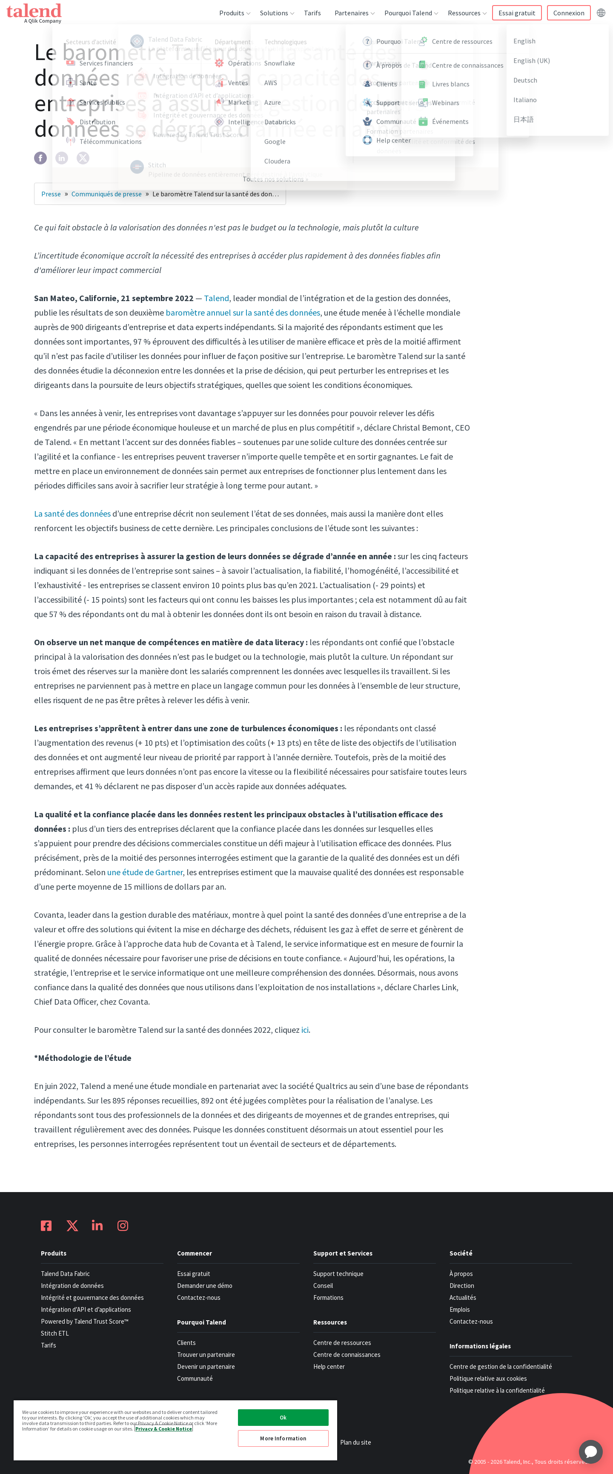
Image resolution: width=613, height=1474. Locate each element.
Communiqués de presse (107, 194)
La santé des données (72, 513)
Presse (51, 194)
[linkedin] (61, 158)
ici (305, 1029)
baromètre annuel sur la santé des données (243, 312)
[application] (591, 1452)
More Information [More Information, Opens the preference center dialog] (283, 1438)
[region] (175, 1429)
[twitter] (83, 158)
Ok (283, 1417)
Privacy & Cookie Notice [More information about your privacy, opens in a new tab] (163, 1428)
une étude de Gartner (145, 872)
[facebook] (40, 158)
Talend (216, 298)
